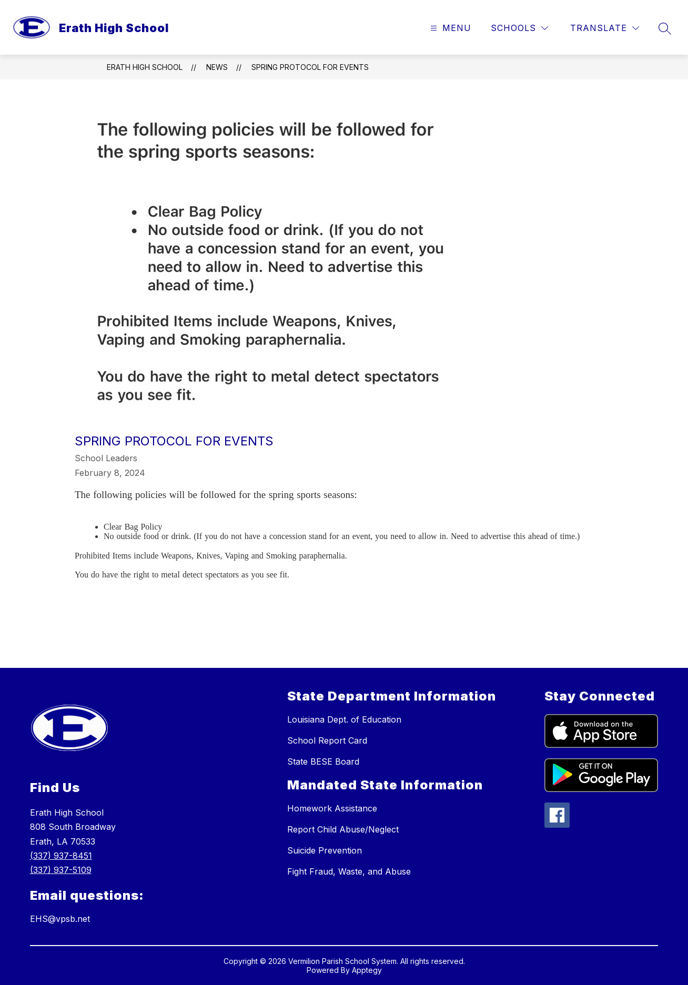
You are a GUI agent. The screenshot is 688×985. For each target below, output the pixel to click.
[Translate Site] (605, 28)
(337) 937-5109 (61, 870)
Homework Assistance (332, 808)
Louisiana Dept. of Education (344, 719)
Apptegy (367, 970)
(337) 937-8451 (61, 855)
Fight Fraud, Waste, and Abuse (349, 871)
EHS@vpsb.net (60, 918)
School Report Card (327, 740)
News (217, 67)
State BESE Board (323, 761)
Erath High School (145, 67)
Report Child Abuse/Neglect (343, 829)
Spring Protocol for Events (310, 67)
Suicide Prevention (324, 850)
